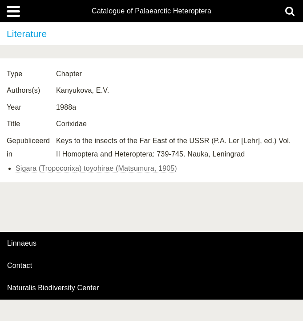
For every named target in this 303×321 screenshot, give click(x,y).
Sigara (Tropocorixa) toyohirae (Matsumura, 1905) (96, 168)
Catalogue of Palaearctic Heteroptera (151, 11)
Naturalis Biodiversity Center (53, 288)
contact (19, 265)
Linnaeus (21, 243)
